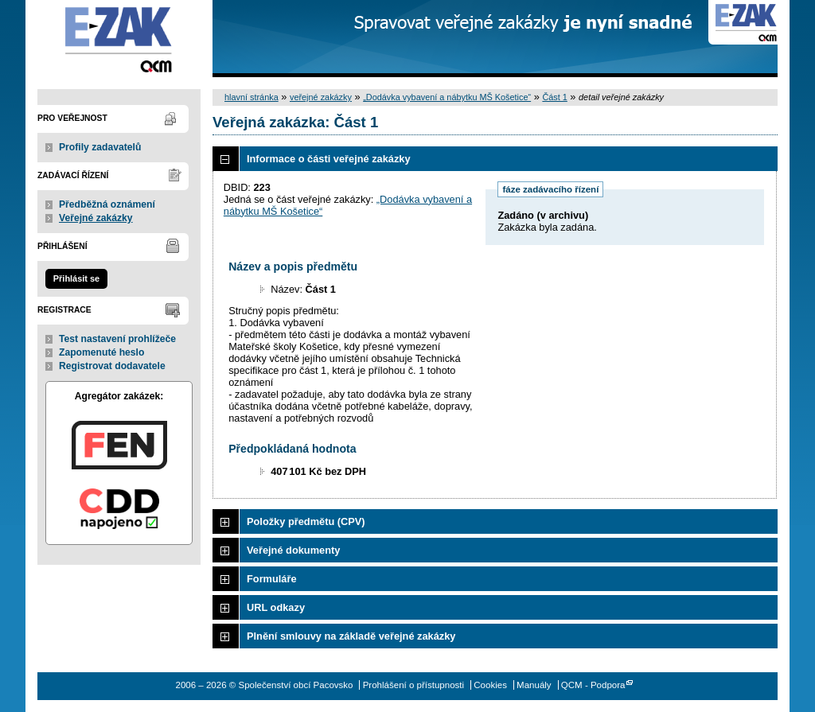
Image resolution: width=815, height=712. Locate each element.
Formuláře (272, 579)
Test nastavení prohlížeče (117, 338)
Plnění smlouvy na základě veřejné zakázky (351, 636)
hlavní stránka (251, 97)
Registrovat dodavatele (112, 366)
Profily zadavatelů (100, 147)
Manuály (534, 685)
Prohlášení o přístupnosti (413, 685)
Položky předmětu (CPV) (306, 521)
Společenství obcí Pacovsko (119, 38)
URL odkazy (276, 607)
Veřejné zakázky (96, 218)
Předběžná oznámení (107, 204)
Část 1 (554, 97)
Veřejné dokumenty (293, 550)
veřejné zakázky (321, 97)
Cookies (490, 685)
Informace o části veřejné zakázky (329, 159)
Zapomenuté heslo (101, 352)
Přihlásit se (76, 278)
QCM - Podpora (593, 685)
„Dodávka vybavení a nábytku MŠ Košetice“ (447, 97)
